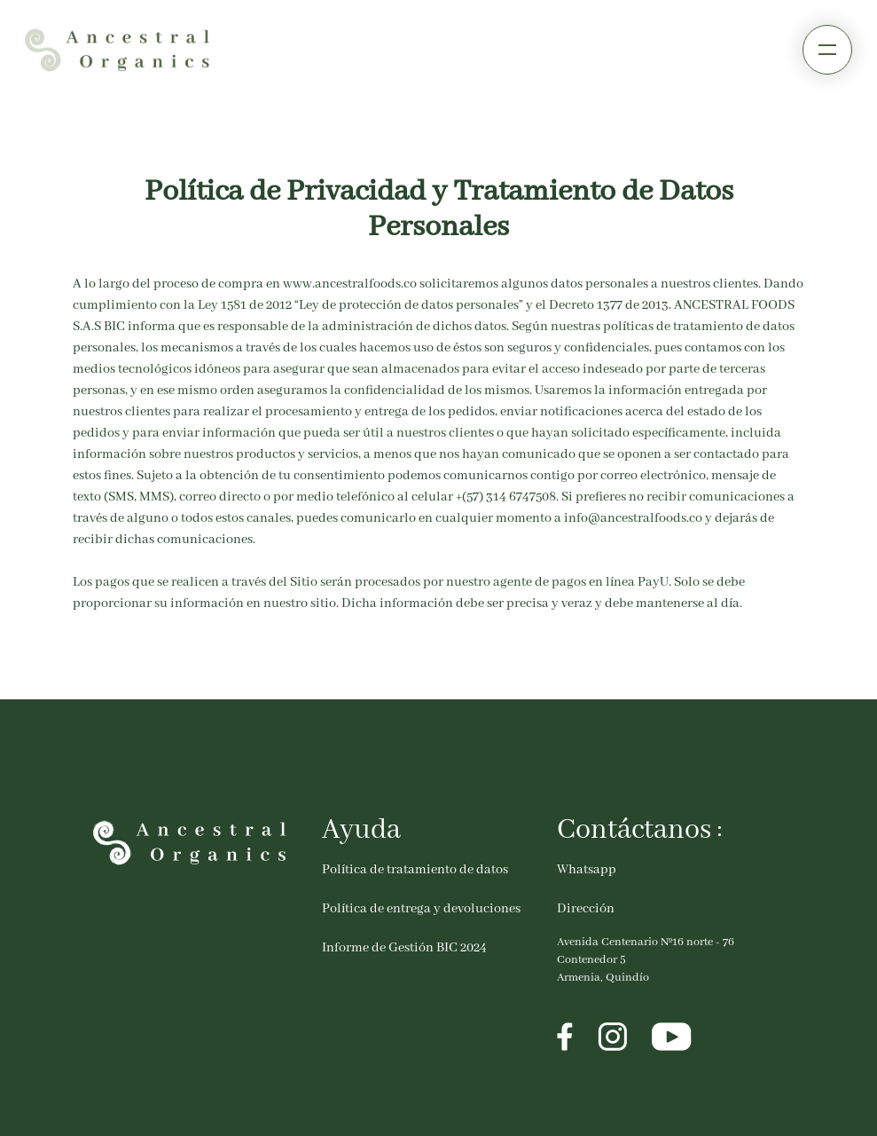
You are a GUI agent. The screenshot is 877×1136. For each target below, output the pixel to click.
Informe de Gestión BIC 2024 (404, 948)
